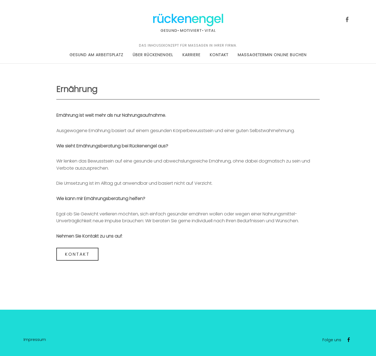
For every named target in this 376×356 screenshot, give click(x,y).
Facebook (347, 19)
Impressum (35, 339)
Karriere (191, 55)
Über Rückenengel (153, 55)
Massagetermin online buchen (272, 55)
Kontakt (219, 55)
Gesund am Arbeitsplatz (96, 55)
